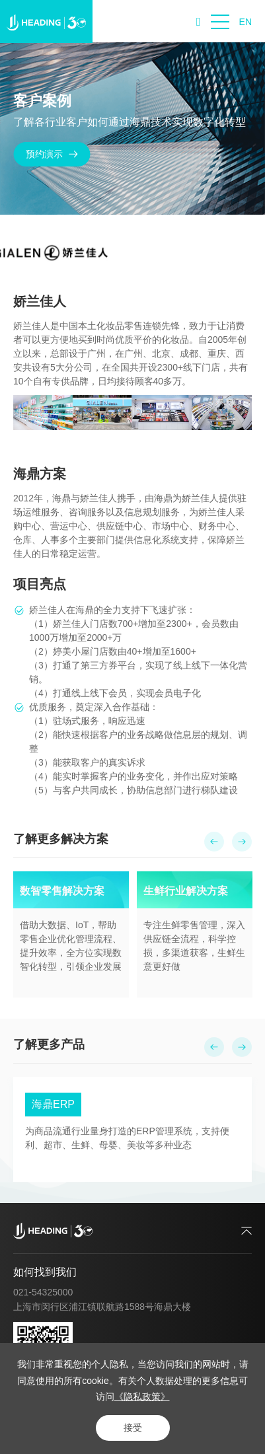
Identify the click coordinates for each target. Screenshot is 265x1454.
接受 (133, 1427)
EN (245, 22)
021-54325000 (43, 1292)
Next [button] (249, 934)
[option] (71, 934)
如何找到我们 (45, 1272)
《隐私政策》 (142, 1396)
